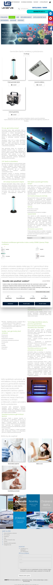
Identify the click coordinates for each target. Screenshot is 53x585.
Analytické (32, 298)
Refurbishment (40, 518)
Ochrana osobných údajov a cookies (42, 291)
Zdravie (5, 541)
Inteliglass (8, 509)
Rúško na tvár (39, 463)
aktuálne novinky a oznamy (33, 504)
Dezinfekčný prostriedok (13, 491)
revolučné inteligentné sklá (8, 513)
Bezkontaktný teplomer (13, 463)
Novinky (33, 501)
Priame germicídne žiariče (14, 82)
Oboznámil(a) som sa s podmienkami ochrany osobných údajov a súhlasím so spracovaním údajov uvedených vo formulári (44, 550)
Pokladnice (6, 536)
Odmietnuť (10, 303)
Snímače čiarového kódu (9, 539)
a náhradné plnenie (46, 508)
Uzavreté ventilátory (39, 82)
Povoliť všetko (42, 303)
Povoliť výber (26, 303)
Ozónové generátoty (14, 112)
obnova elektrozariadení (40, 521)
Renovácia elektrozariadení (10, 543)
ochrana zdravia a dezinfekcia (20, 521)
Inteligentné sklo (7, 544)
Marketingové (44, 298)
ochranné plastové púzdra (22, 504)
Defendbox (22, 501)
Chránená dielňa (46, 503)
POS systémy (7, 534)
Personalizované (20, 298)
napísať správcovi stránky (27, 562)
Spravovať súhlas (26, 563)
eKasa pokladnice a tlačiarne (10, 533)
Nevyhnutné (9, 298)
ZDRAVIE (20, 518)
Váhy (5, 538)
